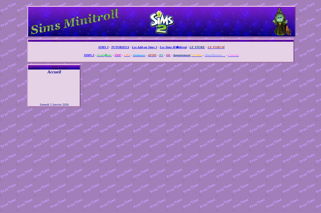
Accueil (54, 72)
